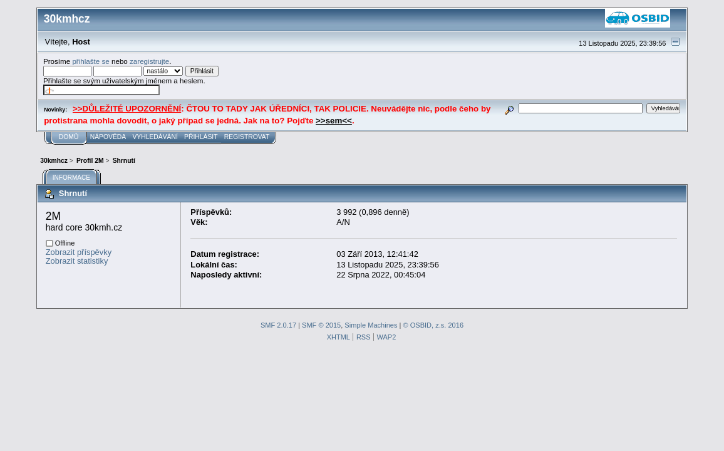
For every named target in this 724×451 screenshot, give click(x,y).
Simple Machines (370, 325)
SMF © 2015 (321, 325)
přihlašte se (90, 61)
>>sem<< (334, 120)
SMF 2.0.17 (278, 325)
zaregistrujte (149, 61)
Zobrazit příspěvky (78, 252)
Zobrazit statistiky (77, 261)
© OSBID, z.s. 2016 (433, 325)
